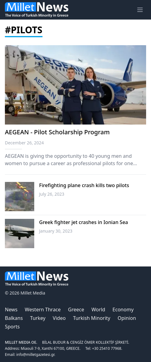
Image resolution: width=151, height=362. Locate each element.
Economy (123, 309)
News (11, 309)
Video (59, 318)
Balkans (14, 318)
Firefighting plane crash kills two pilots (84, 185)
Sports (12, 326)
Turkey (38, 318)
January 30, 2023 (55, 231)
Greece (76, 309)
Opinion (127, 318)
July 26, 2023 (51, 194)
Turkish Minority (91, 318)
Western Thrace (43, 309)
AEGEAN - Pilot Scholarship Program (57, 132)
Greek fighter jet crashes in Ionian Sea (83, 222)
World (98, 309)
